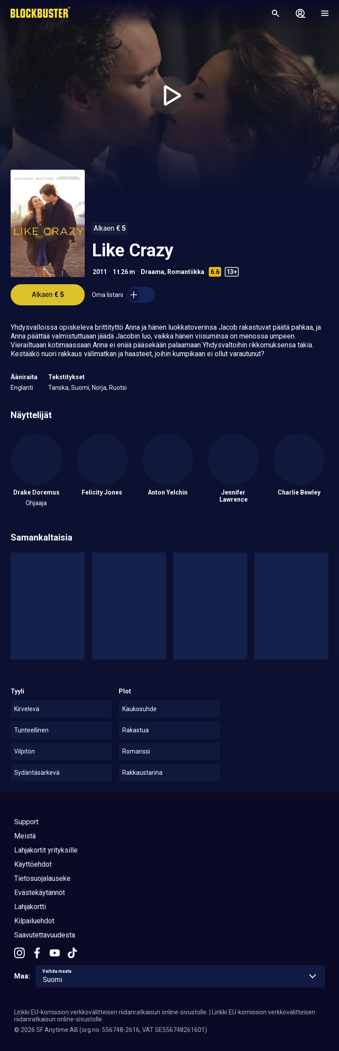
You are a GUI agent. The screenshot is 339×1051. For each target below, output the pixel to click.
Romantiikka (185, 271)
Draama (152, 271)
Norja (99, 387)
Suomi (80, 387)
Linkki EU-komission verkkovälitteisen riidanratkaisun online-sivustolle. (111, 1012)
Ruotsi (118, 387)
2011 (100, 271)
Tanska (58, 387)
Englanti (22, 387)
